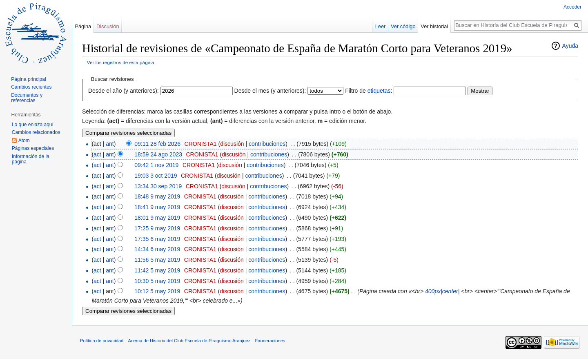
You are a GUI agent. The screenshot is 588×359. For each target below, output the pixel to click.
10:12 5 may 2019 (157, 291)
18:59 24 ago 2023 (158, 154)
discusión (232, 143)
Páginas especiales (33, 148)
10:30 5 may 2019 (157, 281)
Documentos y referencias (26, 98)
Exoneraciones (270, 340)
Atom (24, 140)
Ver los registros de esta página (120, 62)
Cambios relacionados (36, 132)
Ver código (403, 26)
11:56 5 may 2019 (157, 259)
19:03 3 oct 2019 (155, 175)
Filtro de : (368, 90)
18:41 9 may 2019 (157, 207)
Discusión (107, 26)
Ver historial (434, 26)
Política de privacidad (101, 340)
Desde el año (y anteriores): (123, 90)
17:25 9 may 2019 (157, 228)
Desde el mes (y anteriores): (270, 90)
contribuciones (267, 143)
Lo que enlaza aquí (32, 124)
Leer (380, 26)
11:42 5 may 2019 (157, 270)
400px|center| (442, 291)
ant (110, 143)
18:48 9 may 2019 (157, 196)
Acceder (572, 7)
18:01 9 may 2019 (157, 217)
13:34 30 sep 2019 (158, 186)
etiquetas (379, 90)
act (97, 154)
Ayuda (570, 45)
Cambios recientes (31, 87)
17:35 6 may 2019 (157, 239)
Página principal (28, 79)
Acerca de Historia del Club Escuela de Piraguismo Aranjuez (189, 340)
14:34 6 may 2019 (157, 249)
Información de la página (30, 159)
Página (83, 26)
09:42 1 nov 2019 (156, 165)
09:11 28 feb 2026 (157, 143)
